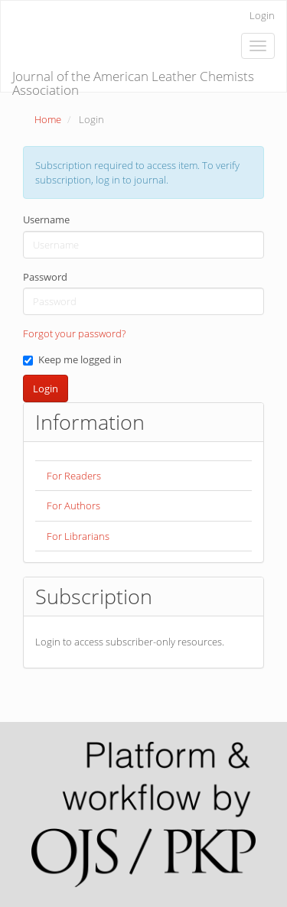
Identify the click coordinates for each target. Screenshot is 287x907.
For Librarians (78, 536)
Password (45, 277)
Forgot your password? (74, 333)
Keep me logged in (72, 359)
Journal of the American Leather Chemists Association (133, 79)
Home (47, 119)
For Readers (74, 476)
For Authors (73, 505)
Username (46, 219)
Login (262, 15)
